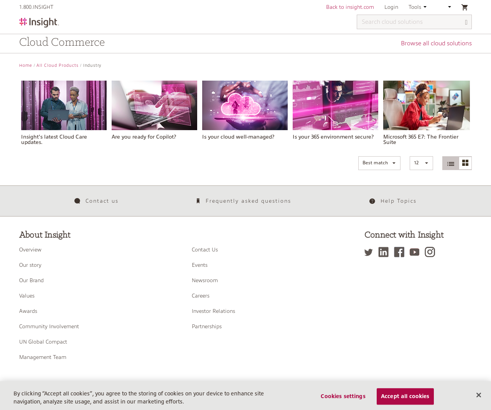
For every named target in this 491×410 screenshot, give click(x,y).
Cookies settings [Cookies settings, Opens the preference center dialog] (343, 400)
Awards (28, 311)
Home (25, 65)
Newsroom (205, 280)
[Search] (466, 22)
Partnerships (207, 326)
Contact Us (205, 249)
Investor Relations (213, 311)
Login (391, 7)
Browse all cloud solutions (436, 43)
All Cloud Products (57, 65)
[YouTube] (416, 252)
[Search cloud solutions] (414, 22)
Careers (200, 296)
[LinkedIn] (385, 252)
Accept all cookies (405, 400)
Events (200, 265)
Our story (30, 265)
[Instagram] (432, 252)
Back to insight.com (350, 7)
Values (27, 296)
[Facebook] (401, 252)
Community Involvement (49, 326)
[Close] (478, 398)
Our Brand (31, 280)
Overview (30, 249)
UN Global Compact (43, 342)
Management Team (42, 357)
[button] (379, 163)
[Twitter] (370, 252)
